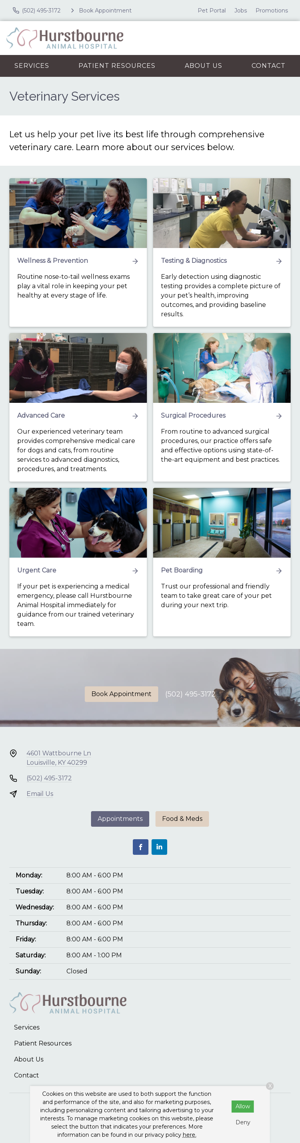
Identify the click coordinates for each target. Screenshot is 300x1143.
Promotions (271, 10)
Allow (243, 1106)
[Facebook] (140, 847)
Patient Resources (117, 65)
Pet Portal (212, 10)
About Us (203, 65)
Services (31, 65)
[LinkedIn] (159, 847)
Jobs (240, 10)
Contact (269, 65)
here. (189, 1134)
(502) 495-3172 (190, 694)
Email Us (40, 793)
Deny (243, 1122)
